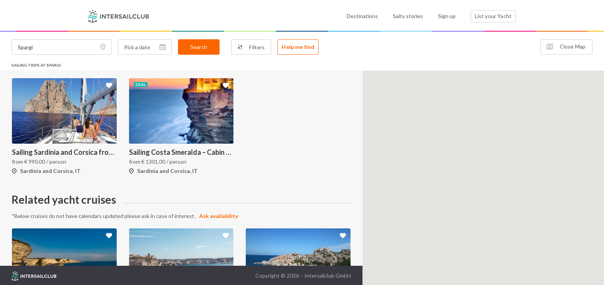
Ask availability (218, 216)
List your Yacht (493, 16)
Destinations (362, 16)
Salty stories (408, 16)
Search (198, 47)
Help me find (298, 47)
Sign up (447, 16)
